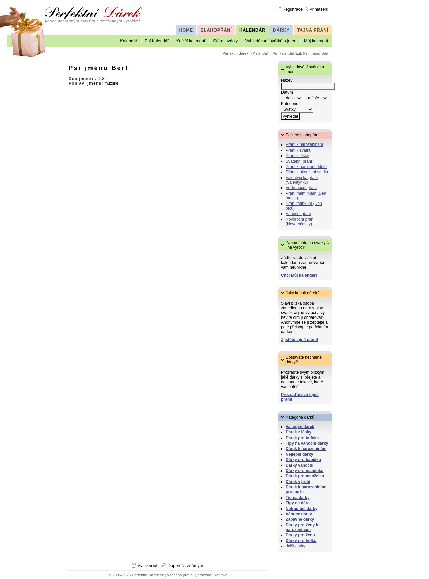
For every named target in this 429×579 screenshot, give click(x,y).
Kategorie (289, 103)
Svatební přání (299, 161)
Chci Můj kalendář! (299, 275)
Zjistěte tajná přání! (299, 339)
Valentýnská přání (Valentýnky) (302, 180)
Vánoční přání (298, 213)
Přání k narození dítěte (306, 166)
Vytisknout (148, 565)
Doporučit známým (185, 565)
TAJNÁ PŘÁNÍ (312, 30)
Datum (287, 92)
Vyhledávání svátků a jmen (270, 40)
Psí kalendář (157, 40)
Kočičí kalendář (191, 40)
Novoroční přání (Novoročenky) (300, 221)
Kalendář (128, 40)
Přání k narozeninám (304, 144)
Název (286, 80)
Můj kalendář (316, 40)
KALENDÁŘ (252, 30)
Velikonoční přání (301, 187)
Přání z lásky (297, 155)
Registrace (292, 9)
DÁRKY (281, 30)
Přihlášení (318, 9)
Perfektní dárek (235, 53)
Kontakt (220, 575)
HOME (186, 30)
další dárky (295, 546)
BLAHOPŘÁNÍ (216, 30)
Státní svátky (225, 40)
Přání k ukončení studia (307, 172)
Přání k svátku (298, 150)
